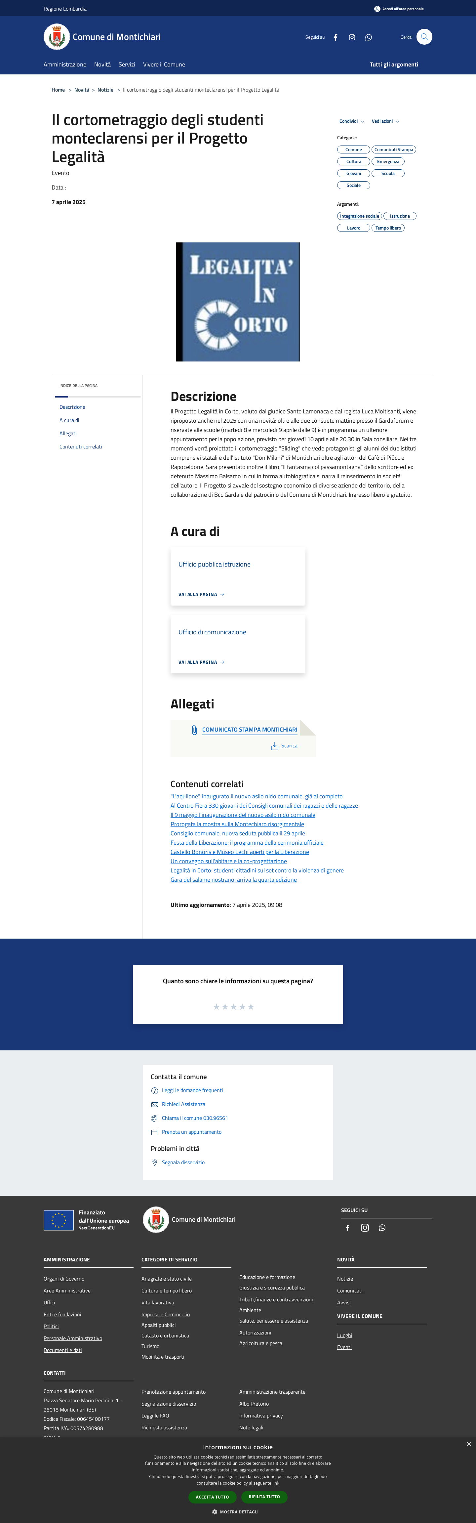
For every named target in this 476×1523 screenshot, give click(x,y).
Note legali (251, 1427)
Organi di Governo (64, 1279)
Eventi (344, 1347)
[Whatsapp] (365, 36)
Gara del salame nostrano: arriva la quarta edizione (234, 879)
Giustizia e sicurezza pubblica (272, 1287)
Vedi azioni (387, 121)
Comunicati (350, 1290)
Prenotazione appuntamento (173, 1392)
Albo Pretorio (254, 1404)
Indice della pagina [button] (79, 385)
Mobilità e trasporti (162, 1357)
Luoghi (344, 1335)
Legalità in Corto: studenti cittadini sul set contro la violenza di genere (257, 870)
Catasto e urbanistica (165, 1335)
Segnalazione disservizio (168, 1404)
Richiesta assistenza (164, 1427)
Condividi (353, 121)
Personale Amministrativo (73, 1338)
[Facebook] (332, 36)
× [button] (468, 1444)
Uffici (49, 1302)
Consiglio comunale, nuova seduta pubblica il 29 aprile (238, 833)
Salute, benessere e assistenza (273, 1321)
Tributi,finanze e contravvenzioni (276, 1299)
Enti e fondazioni (62, 1314)
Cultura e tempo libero (166, 1290)
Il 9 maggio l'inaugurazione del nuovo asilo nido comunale (243, 814)
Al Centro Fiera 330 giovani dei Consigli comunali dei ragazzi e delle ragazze (264, 805)
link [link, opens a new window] (275, 1483)
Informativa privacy (261, 1415)
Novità (81, 90)
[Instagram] (349, 36)
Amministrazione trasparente (272, 1392)
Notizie (105, 90)
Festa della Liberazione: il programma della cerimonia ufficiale (247, 842)
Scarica (283, 745)
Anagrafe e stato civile (166, 1279)
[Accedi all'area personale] (399, 9)
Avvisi (344, 1302)
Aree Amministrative (67, 1290)
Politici (51, 1326)
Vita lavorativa (157, 1302)
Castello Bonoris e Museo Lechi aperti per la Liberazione (240, 851)
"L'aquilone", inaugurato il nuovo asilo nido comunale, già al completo (257, 796)
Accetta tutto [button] (212, 1497)
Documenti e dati (63, 1350)
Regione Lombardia (65, 9)
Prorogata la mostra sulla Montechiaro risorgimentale (237, 824)
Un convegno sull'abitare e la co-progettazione (229, 861)
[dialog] (238, 1480)
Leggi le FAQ (155, 1415)
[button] (238, 1511)
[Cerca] (424, 37)
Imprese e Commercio (165, 1314)
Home (58, 90)
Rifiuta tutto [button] (264, 1497)
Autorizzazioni (255, 1332)
